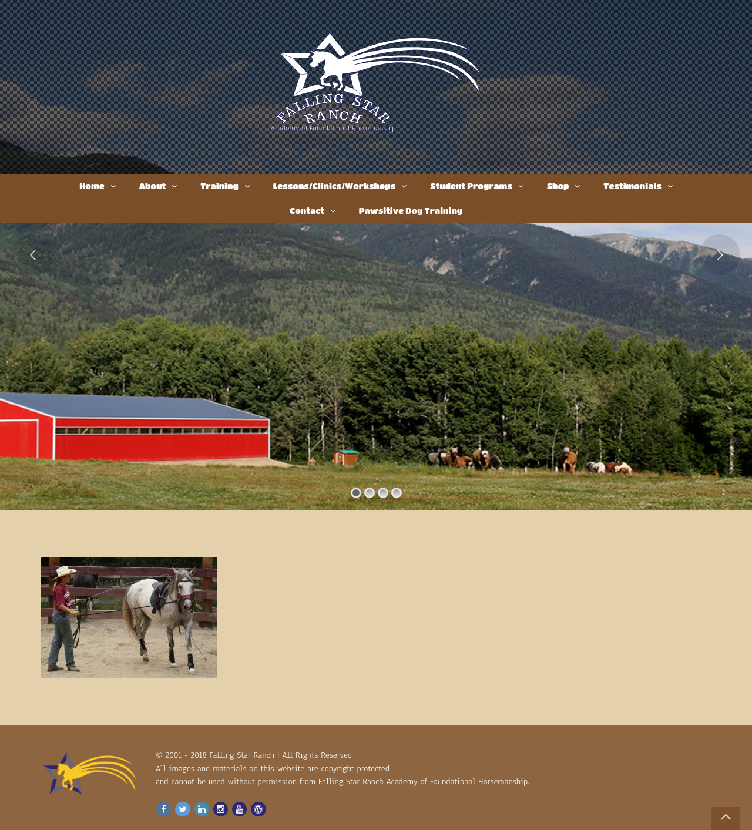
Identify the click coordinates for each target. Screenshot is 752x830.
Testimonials (632, 185)
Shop (558, 185)
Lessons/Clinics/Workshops (334, 185)
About (152, 185)
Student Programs (471, 185)
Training (219, 185)
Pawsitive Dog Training (410, 210)
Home (91, 185)
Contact (307, 210)
